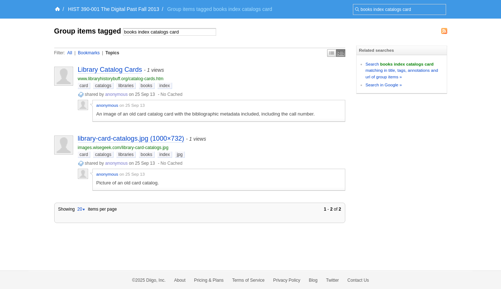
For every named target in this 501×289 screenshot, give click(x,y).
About (180, 280)
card (84, 85)
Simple (331, 53)
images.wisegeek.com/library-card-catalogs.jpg (123, 147)
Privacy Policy (287, 280)
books (146, 85)
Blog (313, 280)
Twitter (332, 280)
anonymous (116, 94)
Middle (340, 53)
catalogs (103, 85)
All (69, 52)
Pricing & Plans (208, 280)
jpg (180, 154)
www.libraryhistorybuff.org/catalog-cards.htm (121, 78)
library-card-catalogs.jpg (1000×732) (131, 138)
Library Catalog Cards (110, 69)
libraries (126, 85)
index (164, 85)
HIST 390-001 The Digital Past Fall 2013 (113, 9)
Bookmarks (89, 52)
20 (81, 209)
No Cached (171, 94)
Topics (112, 52)
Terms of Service (248, 280)
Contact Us (358, 280)
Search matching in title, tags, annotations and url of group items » (402, 70)
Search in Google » (384, 84)
